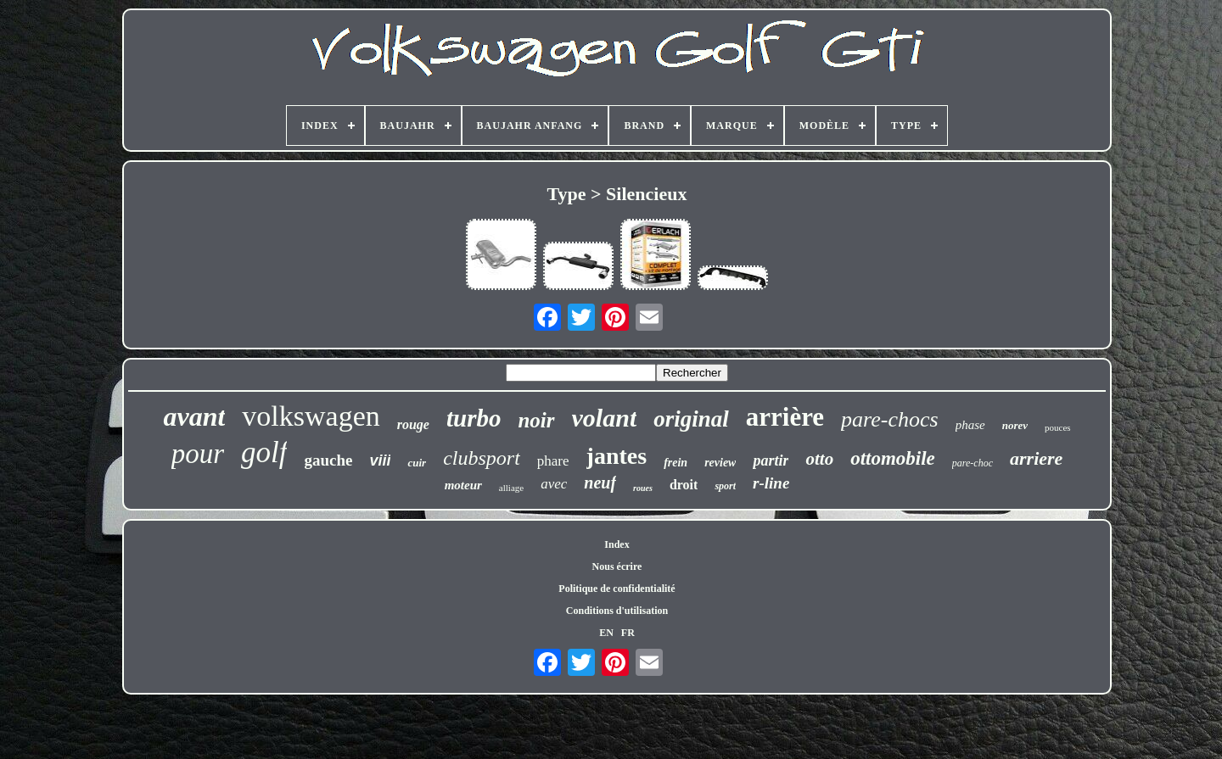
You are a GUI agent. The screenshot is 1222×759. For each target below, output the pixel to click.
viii (379, 460)
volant (604, 418)
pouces (1058, 427)
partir (770, 460)
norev (1015, 425)
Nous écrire (617, 566)
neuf (600, 482)
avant (194, 416)
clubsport (481, 458)
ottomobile (892, 458)
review (720, 462)
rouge (413, 424)
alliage (511, 488)
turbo (473, 418)
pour (197, 453)
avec (554, 484)
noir (536, 420)
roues (643, 488)
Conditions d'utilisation (617, 611)
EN (606, 633)
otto (819, 459)
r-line (771, 483)
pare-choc (972, 463)
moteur (463, 485)
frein (675, 462)
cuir (416, 462)
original (691, 419)
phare (553, 461)
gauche (328, 460)
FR (628, 633)
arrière (785, 417)
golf (264, 452)
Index (616, 544)
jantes (616, 456)
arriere (1036, 458)
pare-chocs (890, 419)
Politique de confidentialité (616, 588)
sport (725, 486)
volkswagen (310, 416)
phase (970, 425)
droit (684, 484)
